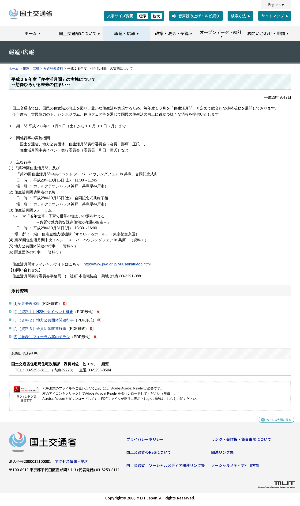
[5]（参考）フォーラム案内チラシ (41, 337)
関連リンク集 (222, 454)
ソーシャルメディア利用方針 (235, 467)
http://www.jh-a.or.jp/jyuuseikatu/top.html (117, 264)
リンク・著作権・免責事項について (241, 441)
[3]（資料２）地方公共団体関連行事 (43, 320)
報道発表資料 (53, 68)
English (274, 4)
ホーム (14, 68)
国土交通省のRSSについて (148, 454)
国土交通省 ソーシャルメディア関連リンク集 (165, 467)
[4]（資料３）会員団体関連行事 (39, 329)
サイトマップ (272, 16)
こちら (168, 398)
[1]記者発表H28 (26, 304)
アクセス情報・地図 (71, 463)
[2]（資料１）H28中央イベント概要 (43, 312)
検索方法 (238, 16)
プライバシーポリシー (145, 441)
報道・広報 (31, 68)
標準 (142, 16)
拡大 (156, 16)
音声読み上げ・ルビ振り (199, 16)
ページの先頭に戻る (275, 424)
